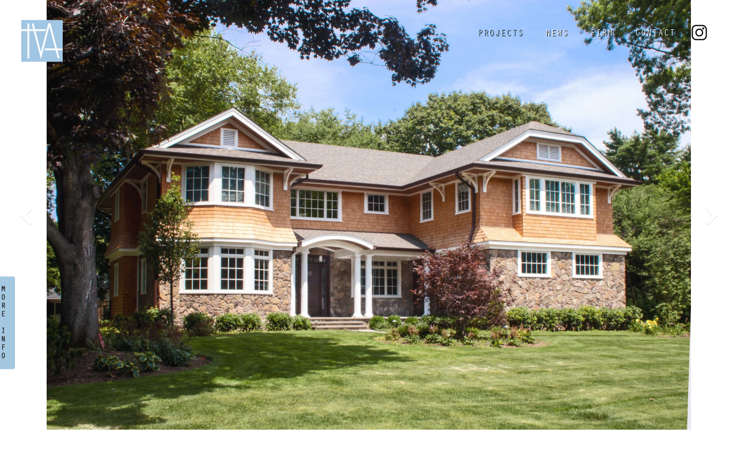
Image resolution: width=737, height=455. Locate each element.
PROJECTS (500, 34)
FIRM (601, 34)
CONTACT (655, 34)
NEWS (556, 34)
